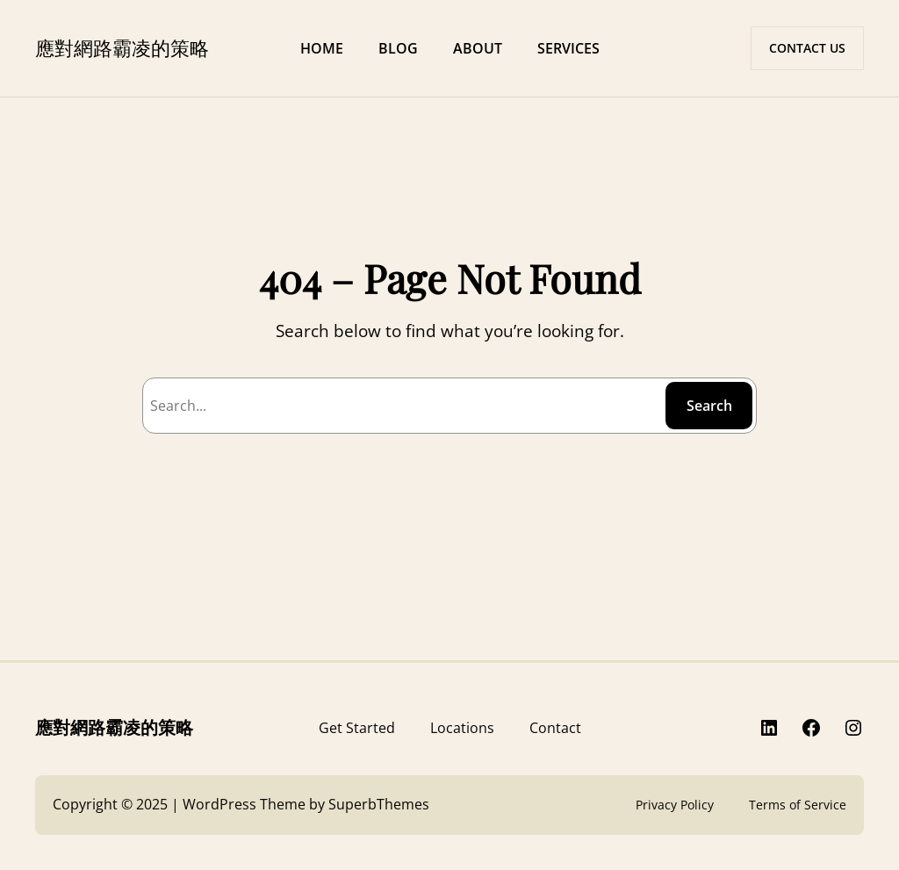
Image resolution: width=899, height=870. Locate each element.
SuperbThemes (378, 804)
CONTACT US (807, 48)
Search (709, 405)
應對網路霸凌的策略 (122, 47)
